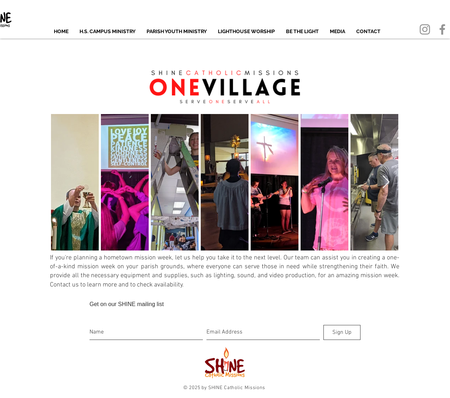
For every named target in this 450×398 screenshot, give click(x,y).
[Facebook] (442, 29)
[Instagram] (425, 29)
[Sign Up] (341, 332)
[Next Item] (386, 182)
